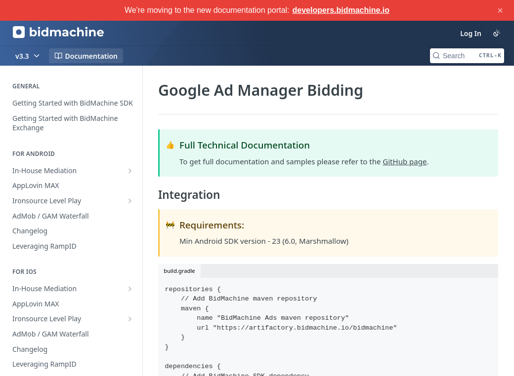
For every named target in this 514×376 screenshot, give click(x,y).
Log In (470, 33)
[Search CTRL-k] (467, 55)
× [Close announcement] (500, 10)
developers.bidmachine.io (341, 10)
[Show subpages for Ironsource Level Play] (130, 201)
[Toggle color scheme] (496, 33)
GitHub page (405, 161)
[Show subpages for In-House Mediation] (130, 171)
